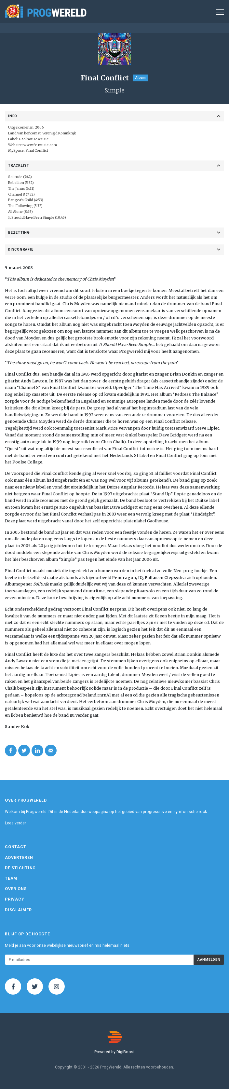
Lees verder (15, 823)
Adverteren (19, 857)
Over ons (16, 889)
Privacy (14, 899)
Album (140, 78)
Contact (15, 847)
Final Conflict (36, 150)
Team (11, 878)
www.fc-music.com (40, 145)
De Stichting (20, 868)
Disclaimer (18, 910)
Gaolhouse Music (33, 139)
